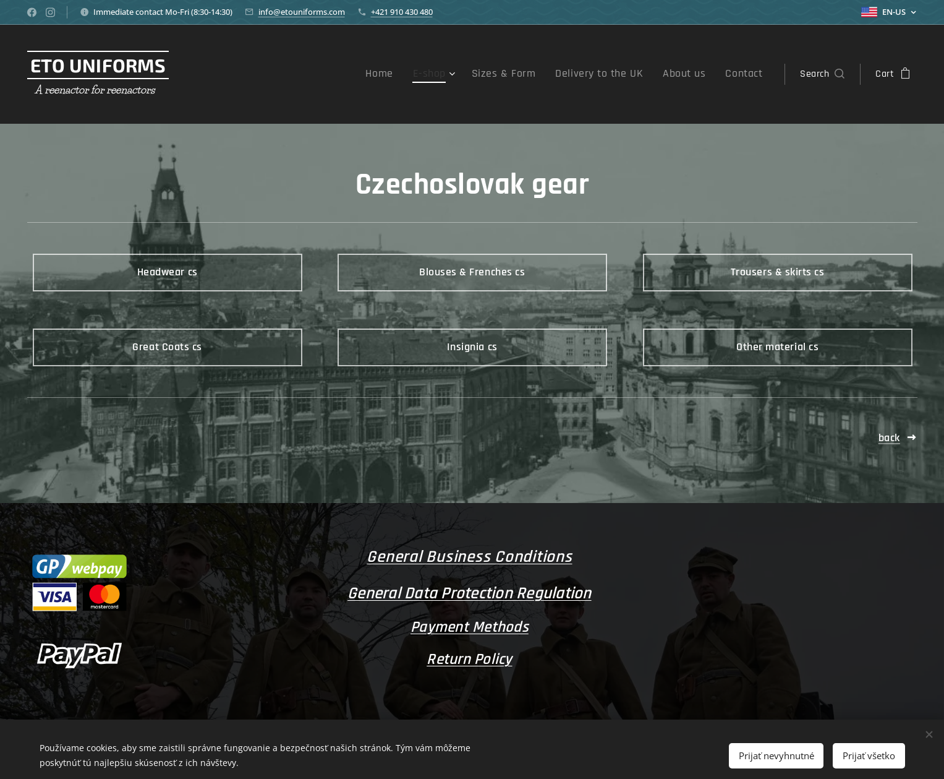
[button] (822, 74)
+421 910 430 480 (402, 11)
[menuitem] (413, 74)
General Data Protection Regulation (469, 593)
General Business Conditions (469, 556)
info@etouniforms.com (301, 11)
